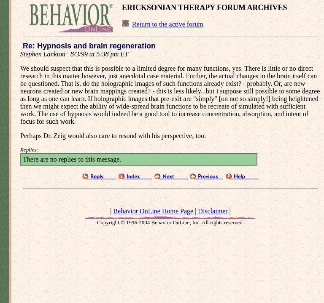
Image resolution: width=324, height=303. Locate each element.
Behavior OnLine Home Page (153, 211)
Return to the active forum (167, 24)
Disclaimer (212, 211)
